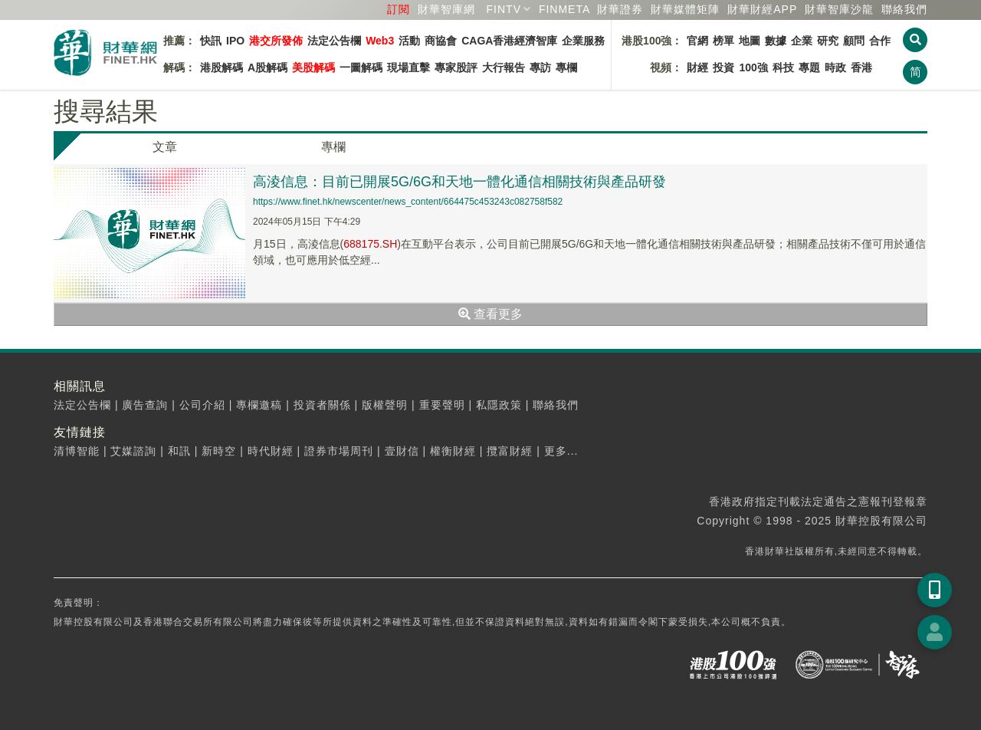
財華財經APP (762, 9)
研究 (827, 41)
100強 (753, 67)
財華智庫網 (446, 9)
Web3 (380, 41)
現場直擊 (408, 67)
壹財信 (402, 451)
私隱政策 (499, 405)
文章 (165, 146)
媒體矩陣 (685, 9)
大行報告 (503, 67)
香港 (861, 67)
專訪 (540, 67)
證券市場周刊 (338, 451)
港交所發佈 (276, 41)
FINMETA (564, 9)
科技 (783, 67)
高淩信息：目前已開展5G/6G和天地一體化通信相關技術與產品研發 (459, 181)
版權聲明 (385, 405)
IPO (235, 41)
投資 (723, 67)
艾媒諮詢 (133, 451)
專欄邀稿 (259, 405)
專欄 (566, 67)
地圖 (749, 41)
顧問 (854, 41)
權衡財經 (453, 451)
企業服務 (583, 41)
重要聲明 (442, 405)
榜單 (723, 41)
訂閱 (398, 9)
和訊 (179, 451)
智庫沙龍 (839, 9)
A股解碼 (267, 67)
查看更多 (490, 314)
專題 (809, 67)
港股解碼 (221, 67)
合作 (880, 41)
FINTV (504, 9)
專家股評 (456, 67)
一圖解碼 (361, 67)
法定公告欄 (334, 41)
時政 (835, 67)
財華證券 (620, 9)
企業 (801, 41)
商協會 (441, 41)
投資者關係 (322, 405)
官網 (697, 41)
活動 (409, 41)
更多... (561, 451)
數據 (775, 41)
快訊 (210, 41)
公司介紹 (202, 405)
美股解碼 (313, 67)
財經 (697, 67)
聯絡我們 (904, 9)
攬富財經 (510, 451)
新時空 (219, 451)
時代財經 (271, 451)
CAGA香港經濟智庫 (509, 41)
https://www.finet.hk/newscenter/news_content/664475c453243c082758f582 (408, 201)
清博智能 (77, 451)
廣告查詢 (145, 405)
